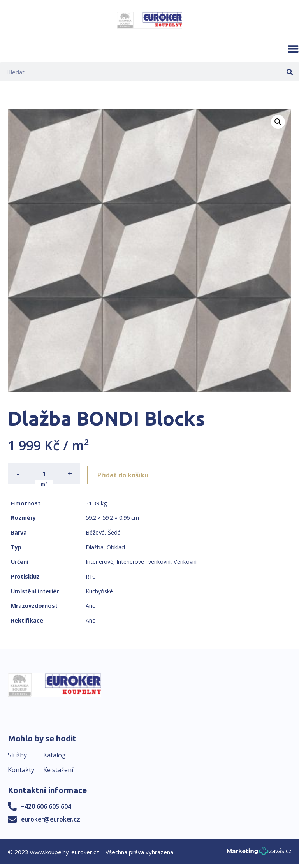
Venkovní (185, 561)
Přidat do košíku (125, 473)
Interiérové (99, 561)
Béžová (95, 531)
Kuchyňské (99, 590)
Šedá (114, 531)
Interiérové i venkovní (143, 561)
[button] (293, 49)
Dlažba (95, 546)
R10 (90, 575)
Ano (91, 605)
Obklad (116, 546)
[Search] (289, 71)
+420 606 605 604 (46, 805)
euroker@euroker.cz (50, 818)
